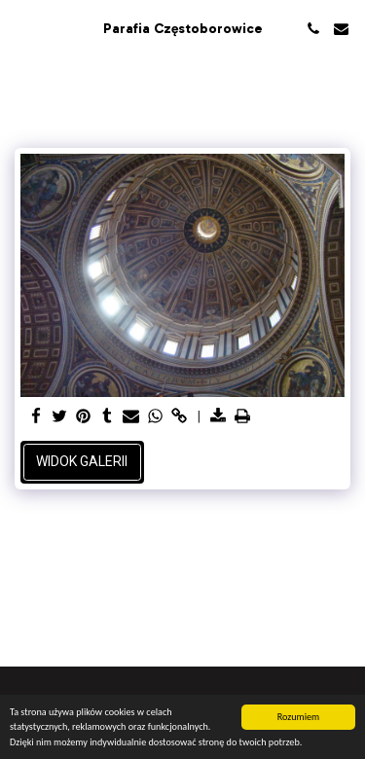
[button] (21, 28)
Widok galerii (82, 461)
